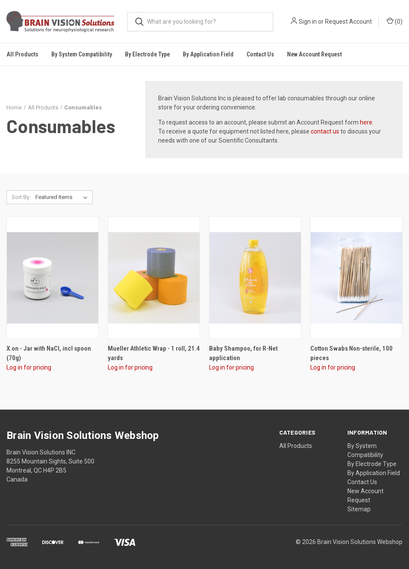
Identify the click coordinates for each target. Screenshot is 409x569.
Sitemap (359, 509)
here (366, 122)
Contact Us (260, 54)
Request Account (348, 21)
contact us (325, 131)
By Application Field (373, 473)
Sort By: (21, 197)
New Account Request (314, 54)
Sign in (308, 21)
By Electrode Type (372, 463)
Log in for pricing (28, 367)
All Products (22, 54)
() (395, 21)
